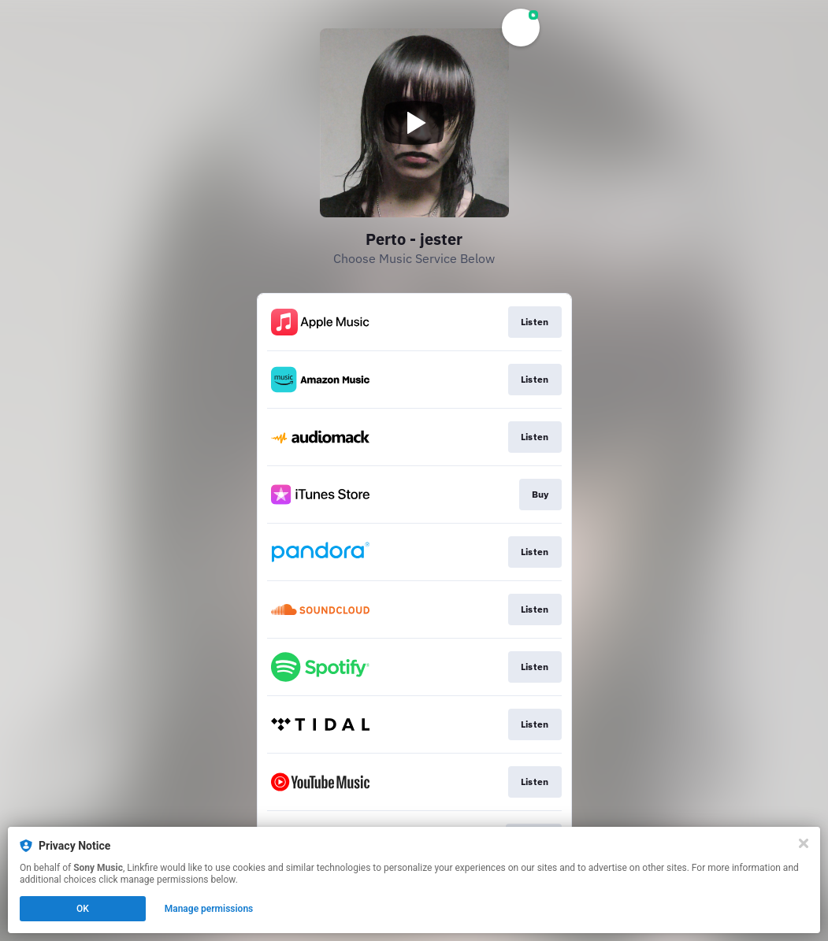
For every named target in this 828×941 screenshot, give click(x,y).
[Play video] (414, 123)
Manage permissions (209, 908)
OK (82, 908)
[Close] (803, 843)
